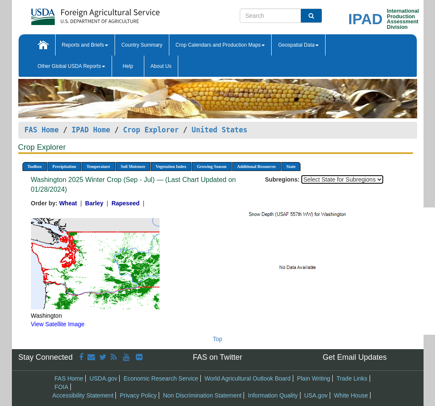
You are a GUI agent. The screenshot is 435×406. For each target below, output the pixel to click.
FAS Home (42, 130)
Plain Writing (313, 378)
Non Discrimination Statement (202, 395)
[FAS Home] (74, 13)
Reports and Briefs (85, 45)
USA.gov (316, 395)
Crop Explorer (151, 130)
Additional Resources (256, 166)
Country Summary (142, 45)
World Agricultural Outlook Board (248, 378)
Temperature (98, 166)
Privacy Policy (138, 395)
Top (217, 339)
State (291, 166)
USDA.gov (103, 378)
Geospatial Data (298, 45)
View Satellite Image (58, 324)
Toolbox (35, 166)
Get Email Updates (355, 357)
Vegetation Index (171, 166)
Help (128, 66)
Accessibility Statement (82, 395)
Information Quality (273, 395)
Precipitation (64, 166)
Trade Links (352, 378)
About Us (161, 66)
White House (351, 395)
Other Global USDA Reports (71, 66)
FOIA (61, 387)
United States (219, 130)
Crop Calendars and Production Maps (220, 45)
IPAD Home (91, 130)
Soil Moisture (133, 166)
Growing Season (212, 166)
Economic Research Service (160, 378)
